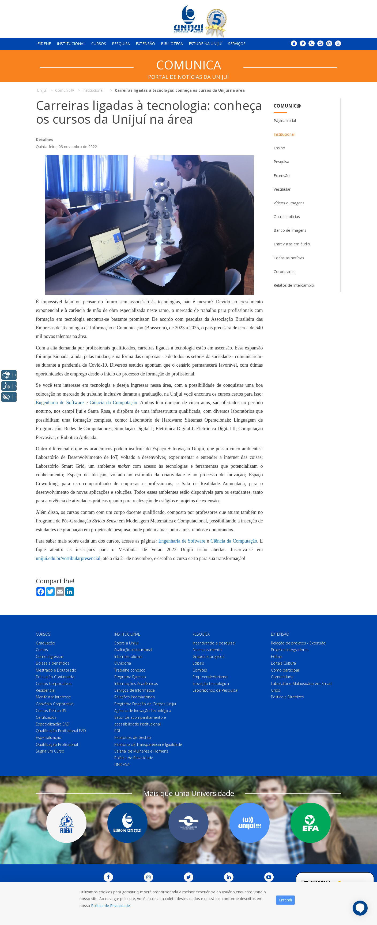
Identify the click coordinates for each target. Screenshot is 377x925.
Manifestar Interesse (53, 696)
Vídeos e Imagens (289, 202)
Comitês (200, 670)
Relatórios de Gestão (132, 737)
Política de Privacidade (133, 757)
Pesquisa (121, 43)
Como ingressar (49, 656)
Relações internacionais (134, 696)
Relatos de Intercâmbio (294, 285)
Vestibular (282, 189)
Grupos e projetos (208, 656)
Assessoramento (207, 649)
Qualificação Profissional (57, 744)
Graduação (45, 643)
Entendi (285, 899)
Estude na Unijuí (205, 43)
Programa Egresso (130, 676)
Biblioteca (172, 43)
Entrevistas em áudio (292, 243)
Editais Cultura (283, 663)
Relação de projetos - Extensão (298, 643)
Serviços (237, 43)
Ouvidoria (122, 663)
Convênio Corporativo (55, 703)
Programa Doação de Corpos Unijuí (145, 703)
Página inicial (285, 120)
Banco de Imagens (290, 230)
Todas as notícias (289, 257)
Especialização (48, 737)
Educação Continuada (55, 676)
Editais (198, 663)
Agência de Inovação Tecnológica (142, 710)
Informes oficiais (128, 656)
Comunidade (282, 676)
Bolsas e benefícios (52, 663)
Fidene (44, 43)
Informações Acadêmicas (136, 683)
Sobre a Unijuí (126, 643)
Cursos (98, 43)
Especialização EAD (52, 724)
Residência (45, 690)
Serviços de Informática (134, 690)
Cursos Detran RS (51, 710)
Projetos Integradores (289, 649)
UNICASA (121, 764)
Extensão (145, 43)
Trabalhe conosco (129, 670)
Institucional (71, 43)
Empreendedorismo (210, 676)
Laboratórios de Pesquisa (215, 690)
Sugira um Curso (50, 751)
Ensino (279, 147)
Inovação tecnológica (211, 683)
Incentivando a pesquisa (214, 643)
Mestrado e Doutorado (56, 670)
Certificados (46, 717)
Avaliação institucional (133, 649)
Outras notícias (287, 216)
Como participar (285, 670)
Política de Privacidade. (111, 905)
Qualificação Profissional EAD (61, 730)
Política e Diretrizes (287, 696)
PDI (117, 730)
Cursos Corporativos (53, 683)
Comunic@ (287, 106)
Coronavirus (284, 271)
